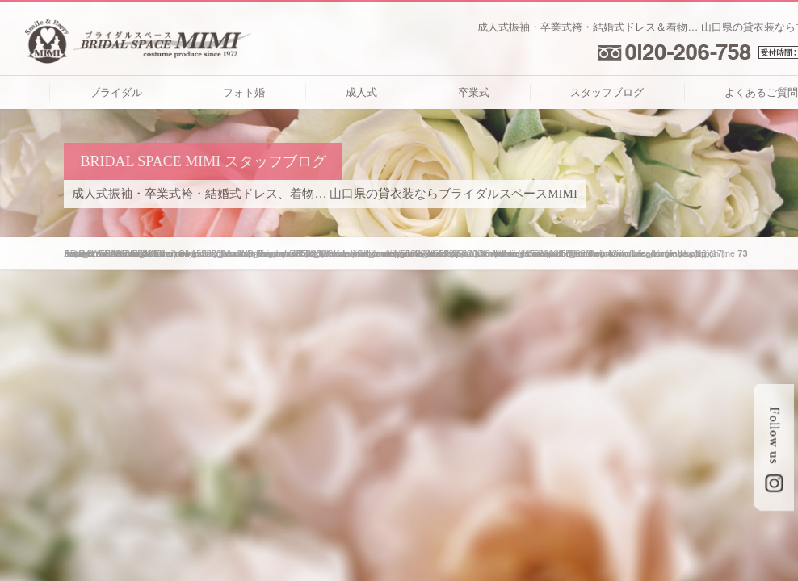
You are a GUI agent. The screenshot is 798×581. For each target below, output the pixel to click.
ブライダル (116, 92)
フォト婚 (244, 92)
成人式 (361, 92)
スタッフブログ (607, 92)
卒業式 (473, 92)
